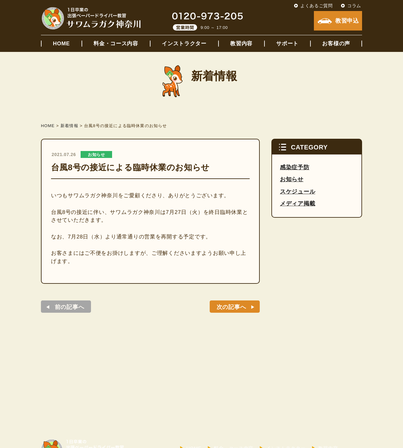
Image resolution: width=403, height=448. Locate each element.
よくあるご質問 (316, 5)
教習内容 (241, 43)
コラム (354, 5)
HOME (61, 43)
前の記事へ (69, 307)
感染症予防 (294, 167)
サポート (287, 43)
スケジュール (297, 191)
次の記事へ (231, 307)
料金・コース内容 (116, 43)
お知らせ (96, 154)
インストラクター (184, 43)
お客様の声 (336, 43)
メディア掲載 (297, 203)
